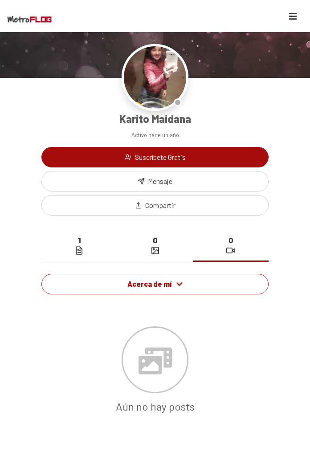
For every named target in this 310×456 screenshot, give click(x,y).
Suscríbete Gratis (155, 157)
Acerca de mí (155, 284)
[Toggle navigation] (293, 16)
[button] (155, 205)
